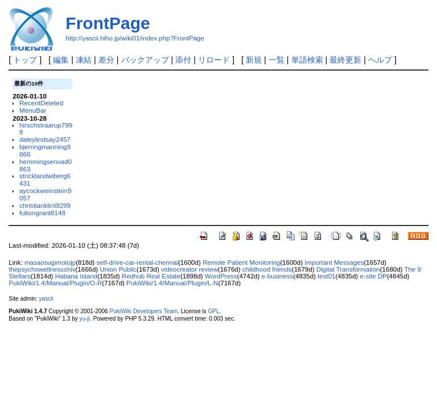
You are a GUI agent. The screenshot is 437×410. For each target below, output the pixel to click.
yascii (46, 299)
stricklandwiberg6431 (45, 179)
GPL (213, 311)
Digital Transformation (348, 269)
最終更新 (345, 59)
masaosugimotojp (50, 262)
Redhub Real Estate (151, 276)
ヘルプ (380, 59)
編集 (61, 59)
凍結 (84, 59)
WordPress (221, 276)
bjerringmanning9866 (45, 150)
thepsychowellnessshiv (42, 269)
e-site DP (373, 276)
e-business (278, 276)
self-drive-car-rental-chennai (137, 262)
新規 (254, 59)
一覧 (277, 59)
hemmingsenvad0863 (45, 165)
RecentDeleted (41, 102)
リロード (214, 59)
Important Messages (334, 262)
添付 (183, 59)
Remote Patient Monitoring (241, 262)
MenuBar (32, 110)
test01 (326, 276)
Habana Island (76, 276)
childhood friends (267, 269)
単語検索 (307, 59)
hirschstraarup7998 (45, 128)
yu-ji (85, 318)
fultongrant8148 (42, 212)
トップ (25, 59)
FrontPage (107, 23)
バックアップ (145, 59)
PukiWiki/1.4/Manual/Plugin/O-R (55, 283)
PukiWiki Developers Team (143, 311)
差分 (106, 59)
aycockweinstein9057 (45, 194)
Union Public (118, 269)
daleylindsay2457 (45, 139)
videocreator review (189, 269)
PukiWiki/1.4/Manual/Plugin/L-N (172, 283)
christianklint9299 (45, 205)
